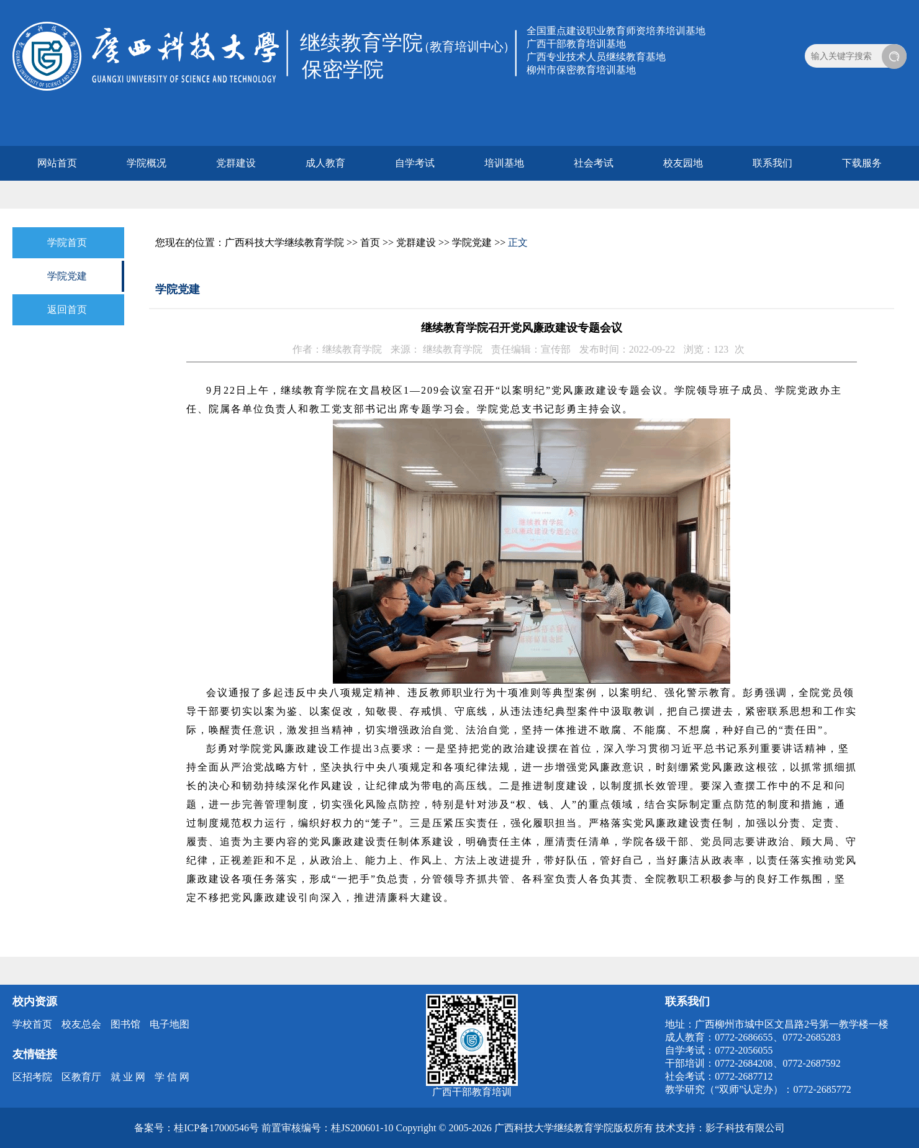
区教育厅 (81, 1077)
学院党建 (67, 276)
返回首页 (67, 309)
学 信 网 (172, 1077)
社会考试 (593, 163)
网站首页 (57, 163)
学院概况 (146, 163)
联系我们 (772, 163)
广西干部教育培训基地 (576, 43)
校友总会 (81, 1024)
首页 (370, 242)
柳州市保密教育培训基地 (581, 70)
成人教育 (325, 163)
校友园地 (683, 163)
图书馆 (125, 1024)
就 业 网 (128, 1077)
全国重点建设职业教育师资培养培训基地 (616, 30)
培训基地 (504, 163)
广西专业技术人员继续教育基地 (596, 57)
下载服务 (862, 163)
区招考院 (32, 1077)
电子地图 (169, 1024)
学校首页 (32, 1024)
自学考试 (415, 163)
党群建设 (236, 163)
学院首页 (67, 242)
